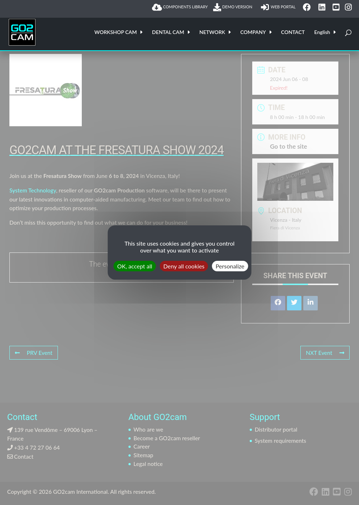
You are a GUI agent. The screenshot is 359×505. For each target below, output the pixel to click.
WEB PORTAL (279, 7)
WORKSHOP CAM (115, 32)
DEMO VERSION (234, 7)
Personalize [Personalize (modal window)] (230, 266)
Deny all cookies (183, 266)
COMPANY (253, 32)
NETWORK (212, 32)
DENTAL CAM (168, 32)
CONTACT (293, 32)
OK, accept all (134, 266)
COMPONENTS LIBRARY (180, 7)
